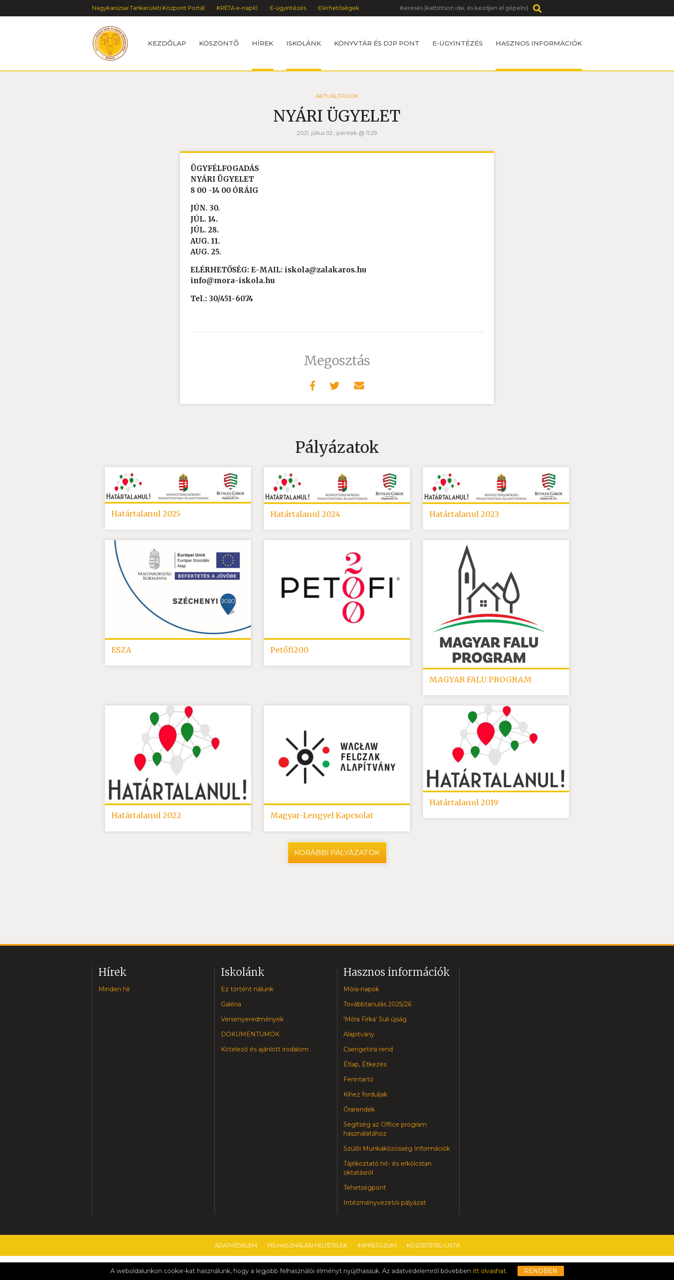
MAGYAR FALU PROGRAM (480, 681)
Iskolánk (303, 54)
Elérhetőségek (338, 7)
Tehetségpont (364, 1190)
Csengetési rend (368, 1051)
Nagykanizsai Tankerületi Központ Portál (148, 7)
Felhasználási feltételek (307, 1247)
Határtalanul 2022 (146, 817)
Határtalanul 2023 (464, 514)
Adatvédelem (235, 1247)
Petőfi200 (289, 651)
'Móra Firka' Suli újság (375, 1021)
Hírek (262, 54)
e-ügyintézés (457, 43)
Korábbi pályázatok (337, 854)
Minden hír (114, 991)
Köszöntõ (219, 43)
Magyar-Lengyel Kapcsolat (322, 817)
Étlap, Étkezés (364, 1066)
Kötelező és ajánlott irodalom (265, 1051)
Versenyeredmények (252, 1021)
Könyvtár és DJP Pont (377, 43)
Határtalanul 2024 (305, 514)
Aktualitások (337, 95)
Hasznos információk (539, 54)
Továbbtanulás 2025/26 (377, 1006)
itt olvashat (489, 1271)
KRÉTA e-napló (237, 7)
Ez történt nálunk (247, 991)
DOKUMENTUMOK (250, 1036)
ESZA (121, 651)
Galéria (231, 1006)
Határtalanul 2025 (146, 514)
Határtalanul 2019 (463, 805)
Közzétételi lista (433, 1247)
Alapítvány (358, 1036)
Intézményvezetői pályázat (384, 1205)
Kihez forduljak (365, 1096)
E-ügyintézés (288, 7)
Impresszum (377, 1247)
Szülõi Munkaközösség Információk (396, 1151)
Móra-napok (361, 991)
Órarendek (359, 1111)
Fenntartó (358, 1081)
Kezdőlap (167, 43)
